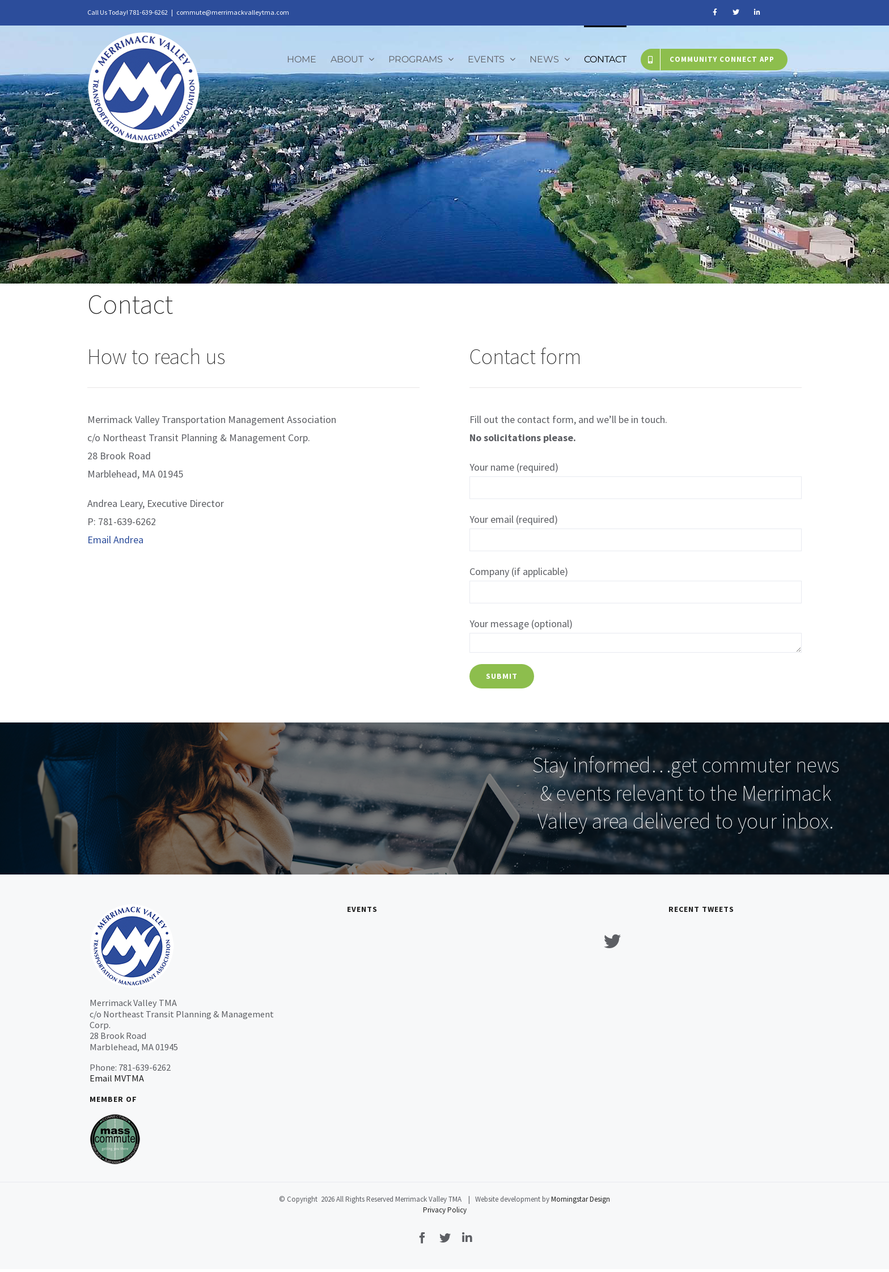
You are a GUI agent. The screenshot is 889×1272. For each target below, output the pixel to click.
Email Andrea (115, 539)
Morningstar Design (580, 1199)
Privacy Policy (445, 1210)
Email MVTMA (117, 1078)
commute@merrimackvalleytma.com (232, 12)
